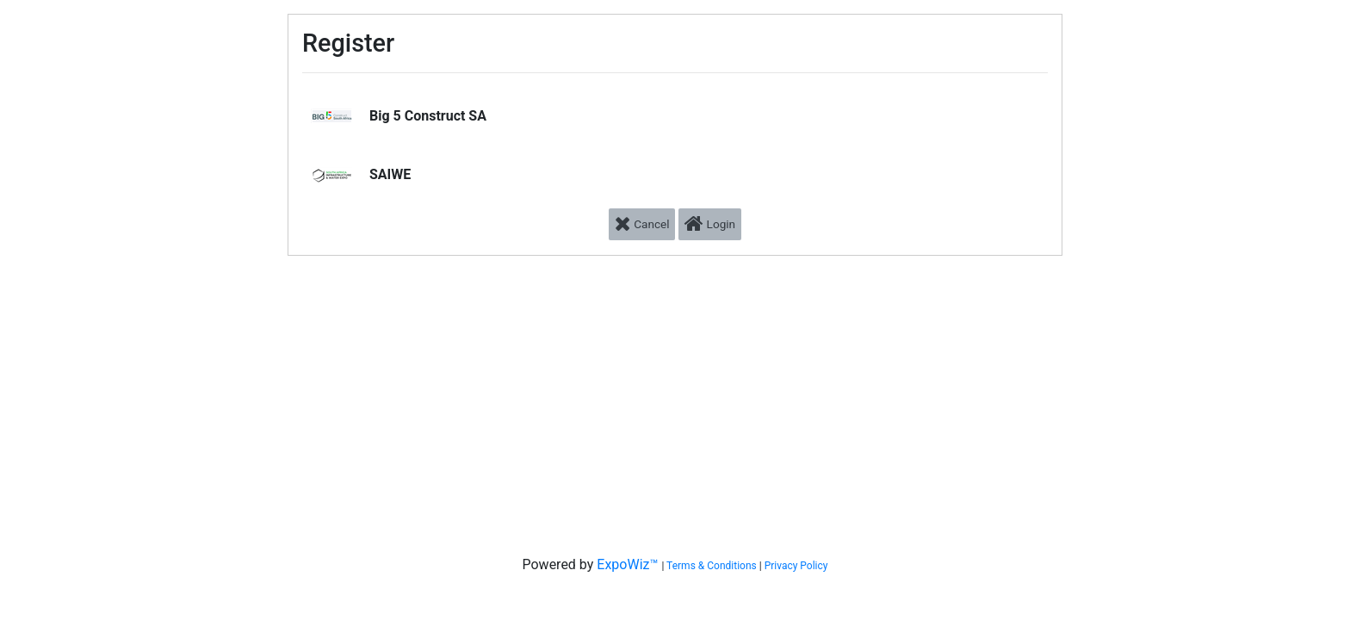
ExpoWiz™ (627, 564)
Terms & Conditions (711, 566)
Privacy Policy (796, 566)
